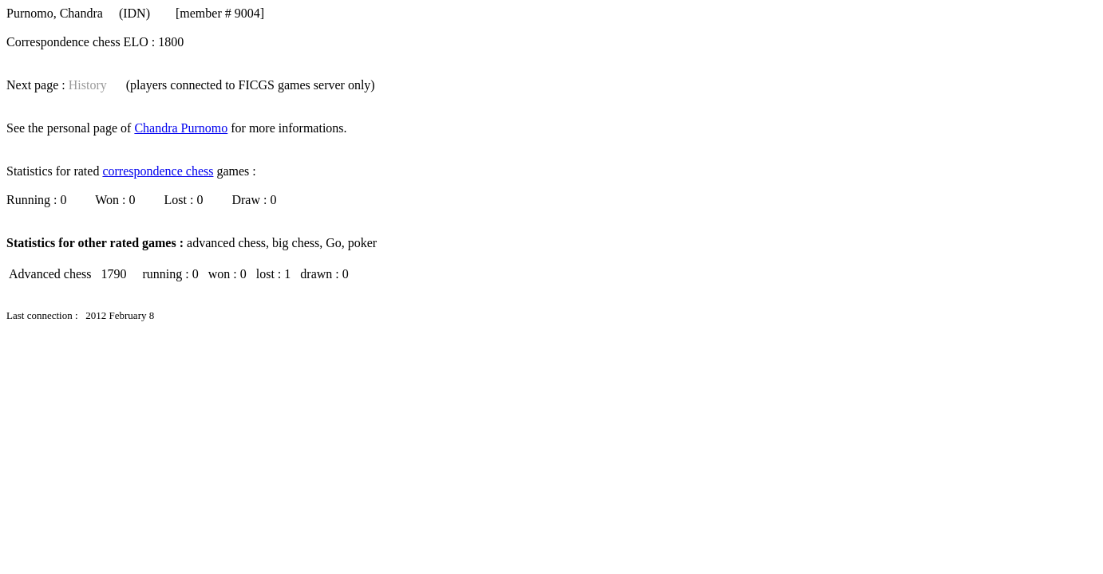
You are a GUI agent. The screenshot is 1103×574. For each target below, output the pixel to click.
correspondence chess (157, 171)
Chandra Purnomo (180, 128)
